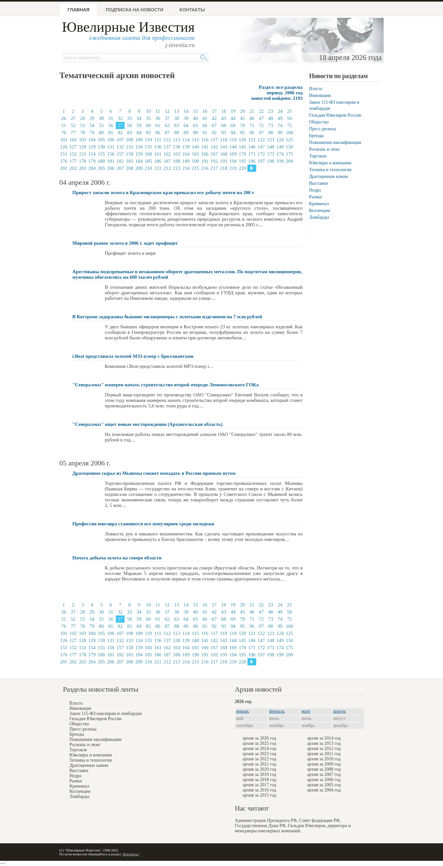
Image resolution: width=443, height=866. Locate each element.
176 (63, 161)
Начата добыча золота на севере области (117, 557)
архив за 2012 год (324, 748)
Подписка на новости (134, 9)
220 (242, 168)
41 (204, 118)
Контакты (192, 9)
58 (129, 125)
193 (223, 161)
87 (167, 132)
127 (73, 146)
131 (110, 146)
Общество (319, 122)
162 (167, 154)
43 (223, 118)
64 (186, 125)
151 (63, 154)
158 (129, 154)
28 (82, 118)
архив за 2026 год (259, 738)
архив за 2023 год (259, 753)
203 (82, 168)
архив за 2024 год (259, 748)
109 (139, 139)
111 (157, 139)
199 (280, 161)
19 (233, 111)
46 (251, 118)
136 (158, 146)
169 (233, 154)
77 (73, 132)
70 (242, 125)
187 (167, 161)
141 (205, 146)
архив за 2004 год (324, 790)
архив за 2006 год (324, 779)
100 (289, 132)
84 (139, 132)
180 (101, 161)
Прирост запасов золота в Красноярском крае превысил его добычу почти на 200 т (163, 192)
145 (242, 146)
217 (214, 168)
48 (270, 118)
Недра (315, 190)
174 (280, 154)
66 (204, 125)
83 (129, 132)
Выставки (318, 183)
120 (242, 139)
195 (242, 161)
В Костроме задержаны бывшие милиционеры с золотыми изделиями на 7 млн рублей (167, 316)
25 (289, 111)
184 (139, 161)
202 (73, 168)
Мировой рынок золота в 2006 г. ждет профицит (125, 243)
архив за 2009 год (324, 764)
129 (92, 146)
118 (223, 139)
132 (120, 146)
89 (186, 132)
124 (280, 139)
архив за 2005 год (324, 784)
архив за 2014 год (324, 738)
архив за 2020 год (259, 769)
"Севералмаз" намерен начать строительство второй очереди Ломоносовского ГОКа (165, 384)
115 (195, 139)
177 (73, 161)
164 (186, 154)
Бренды (316, 135)
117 (214, 139)
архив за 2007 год (324, 774)
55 (101, 125)
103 (82, 139)
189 (186, 161)
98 (270, 132)
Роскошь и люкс (324, 149)
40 (195, 118)
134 (139, 146)
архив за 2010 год (324, 758)
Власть (315, 88)
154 (92, 154)
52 (73, 125)
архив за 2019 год (259, 774)
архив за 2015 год (259, 795)
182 (120, 161)
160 (148, 154)
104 (92, 139)
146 (252, 146)
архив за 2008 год (324, 769)
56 (110, 125)
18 (223, 111)
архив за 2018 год (259, 779)
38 (176, 118)
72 (261, 125)
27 (73, 118)
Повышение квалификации (335, 142)
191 (205, 161)
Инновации (320, 95)
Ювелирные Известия (128, 27)
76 (63, 132)
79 (92, 132)
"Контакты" (130, 854)
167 (214, 154)
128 (82, 146)
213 (176, 168)
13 (176, 111)
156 (110, 154)
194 (233, 161)
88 (176, 132)
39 (186, 118)
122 (261, 139)
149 (280, 146)
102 (73, 139)
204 (92, 168)
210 (148, 168)
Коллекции (319, 210)
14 (186, 111)
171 (252, 154)
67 (214, 125)
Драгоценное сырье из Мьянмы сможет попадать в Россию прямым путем (154, 473)
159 (139, 154)
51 (63, 125)
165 (195, 154)
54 (92, 125)
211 (158, 168)
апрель (339, 711)
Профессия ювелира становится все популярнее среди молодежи (143, 523)
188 (176, 161)
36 (157, 118)
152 (73, 154)
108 (129, 139)
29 (92, 118)
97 (261, 132)
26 (63, 118)
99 (280, 132)
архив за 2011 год (324, 753)
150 (289, 146)
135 (148, 146)
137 (167, 146)
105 (101, 139)
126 (63, 146)
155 (101, 154)
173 (270, 154)
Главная (78, 9)
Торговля (318, 156)
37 (167, 118)
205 (101, 168)
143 (223, 146)
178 (82, 161)
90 (195, 132)
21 (251, 111)
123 (270, 139)
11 (157, 111)
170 (242, 154)
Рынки (315, 196)
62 (167, 125)
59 (139, 125)
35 (148, 118)
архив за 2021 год (259, 764)
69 (233, 125)
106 (110, 139)
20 (242, 111)
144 (233, 146)
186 (158, 161)
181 (110, 161)
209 (139, 168)
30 (101, 118)
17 (214, 111)
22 (261, 111)
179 (92, 161)
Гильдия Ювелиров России (335, 115)
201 (63, 168)
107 (120, 139)
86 (157, 132)
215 (195, 168)
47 (261, 118)
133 (129, 146)
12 (167, 111)
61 (157, 125)
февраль (277, 711)
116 (205, 139)
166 (205, 154)
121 (252, 139)
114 (186, 139)
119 (233, 139)
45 (242, 118)
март (306, 711)
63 (176, 125)
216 (205, 168)
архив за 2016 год (259, 790)
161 (158, 154)
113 (176, 139)
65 (195, 125)
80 (101, 132)
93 (223, 132)
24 (280, 111)
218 (223, 168)
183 (129, 161)
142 (214, 146)
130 (101, 146)
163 (176, 154)
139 (186, 146)
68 (223, 125)
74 (280, 125)
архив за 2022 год (259, 758)
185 (148, 161)
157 (120, 154)
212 (167, 168)
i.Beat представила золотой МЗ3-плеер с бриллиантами (132, 356)
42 (214, 118)
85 (148, 132)
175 (289, 154)
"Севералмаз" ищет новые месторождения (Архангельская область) (147, 424)
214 (186, 168)
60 (148, 125)
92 (214, 132)
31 (110, 118)
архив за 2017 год (259, 784)
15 (195, 111)
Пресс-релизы (322, 128)
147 (261, 146)
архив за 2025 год (259, 743)
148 (270, 146)
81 (110, 132)
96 (251, 132)
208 (129, 168)
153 (82, 154)
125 (289, 139)
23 (270, 111)
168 (223, 154)
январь (242, 711)
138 (176, 146)
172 (261, 154)
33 (129, 118)
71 (251, 125)
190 (195, 161)
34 (139, 118)
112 (167, 139)
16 (204, 111)
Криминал (319, 203)
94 (233, 132)
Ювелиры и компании (330, 162)
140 (195, 146)
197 (261, 161)
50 (289, 118)
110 (148, 139)
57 (120, 125)
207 (120, 168)
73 (270, 125)
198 (270, 161)
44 (233, 118)
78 (82, 132)
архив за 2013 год (324, 743)
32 (120, 118)
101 (63, 139)
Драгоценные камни (328, 176)
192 (214, 161)
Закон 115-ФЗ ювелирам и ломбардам (105, 713)
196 (252, 161)
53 (82, 125)
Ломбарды (319, 217)
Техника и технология (330, 169)
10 (148, 111)
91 (204, 132)
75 (289, 125)
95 (242, 132)
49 (280, 118)
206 (110, 168)
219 (233, 168)
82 (120, 132)
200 (289, 161)
